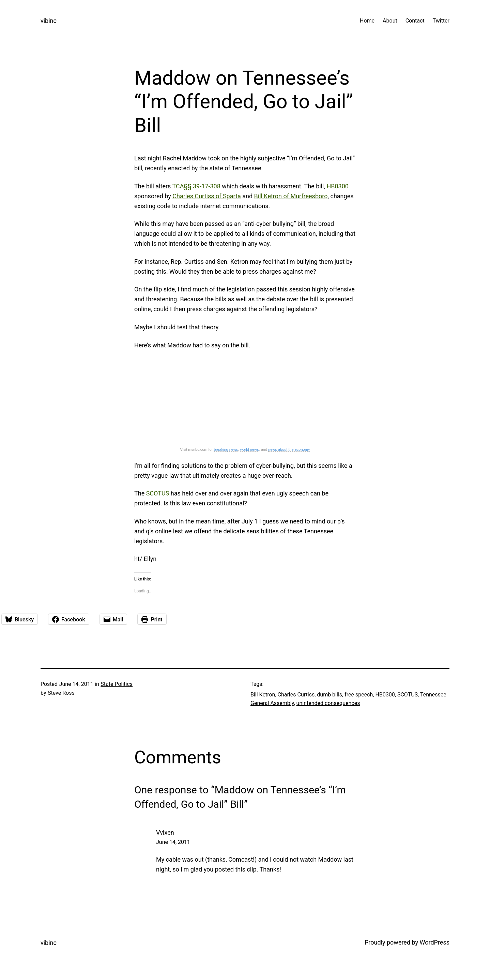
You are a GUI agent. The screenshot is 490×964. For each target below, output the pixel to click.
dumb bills (329, 694)
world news (249, 449)
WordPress (434, 942)
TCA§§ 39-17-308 (196, 186)
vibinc (49, 20)
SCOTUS (157, 493)
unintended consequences (328, 703)
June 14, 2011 (173, 842)
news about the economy (289, 449)
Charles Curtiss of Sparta (206, 196)
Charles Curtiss (296, 694)
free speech (358, 694)
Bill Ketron (262, 694)
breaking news (226, 449)
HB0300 (337, 186)
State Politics (117, 684)
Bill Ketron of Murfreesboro (291, 196)
